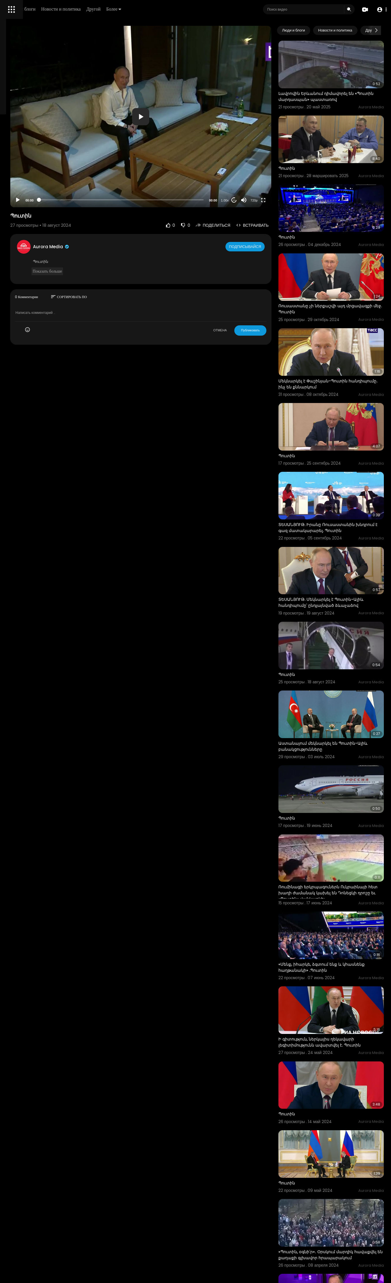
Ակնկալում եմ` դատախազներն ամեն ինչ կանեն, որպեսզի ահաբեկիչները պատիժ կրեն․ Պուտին (341, 1227)
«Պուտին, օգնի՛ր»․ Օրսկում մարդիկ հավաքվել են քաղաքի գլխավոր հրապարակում (338, 1092)
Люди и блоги (102, 9)
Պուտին (309, 148)
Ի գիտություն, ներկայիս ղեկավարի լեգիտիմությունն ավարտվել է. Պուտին (342, 907)
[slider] (169, 199)
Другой (174, 9)
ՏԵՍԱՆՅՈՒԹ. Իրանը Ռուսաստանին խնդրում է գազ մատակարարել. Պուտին (339, 460)
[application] (189, 116)
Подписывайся (268, 246)
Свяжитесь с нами (36, 194)
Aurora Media (125, 247)
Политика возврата (23, 168)
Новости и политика (141, 9)
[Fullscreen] (285, 200)
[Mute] (266, 200)
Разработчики (19, 201)
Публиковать (272, 330)
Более (193, 9)
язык (38, 201)
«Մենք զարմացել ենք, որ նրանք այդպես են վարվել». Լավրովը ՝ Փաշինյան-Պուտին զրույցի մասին (337, 1159)
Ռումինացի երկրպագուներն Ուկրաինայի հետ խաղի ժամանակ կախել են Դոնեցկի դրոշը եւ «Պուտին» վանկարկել (341, 781)
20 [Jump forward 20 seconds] (256, 200)
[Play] (92, 200)
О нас (12, 194)
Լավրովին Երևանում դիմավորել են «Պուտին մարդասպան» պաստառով (340, 86)
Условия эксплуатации (26, 181)
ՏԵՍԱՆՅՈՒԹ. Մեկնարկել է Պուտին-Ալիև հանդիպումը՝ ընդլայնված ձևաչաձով (338, 528)
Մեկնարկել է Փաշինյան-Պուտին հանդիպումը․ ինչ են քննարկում (335, 334)
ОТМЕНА (242, 330)
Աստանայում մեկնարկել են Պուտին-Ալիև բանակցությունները (340, 651)
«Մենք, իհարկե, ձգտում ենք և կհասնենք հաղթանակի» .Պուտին (336, 842)
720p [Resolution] (276, 200)
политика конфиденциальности (34, 188)
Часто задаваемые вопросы (31, 174)
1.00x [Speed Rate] (247, 200)
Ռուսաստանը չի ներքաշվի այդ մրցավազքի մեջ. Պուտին (334, 269)
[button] (380, 9)
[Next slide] (376, 30)
